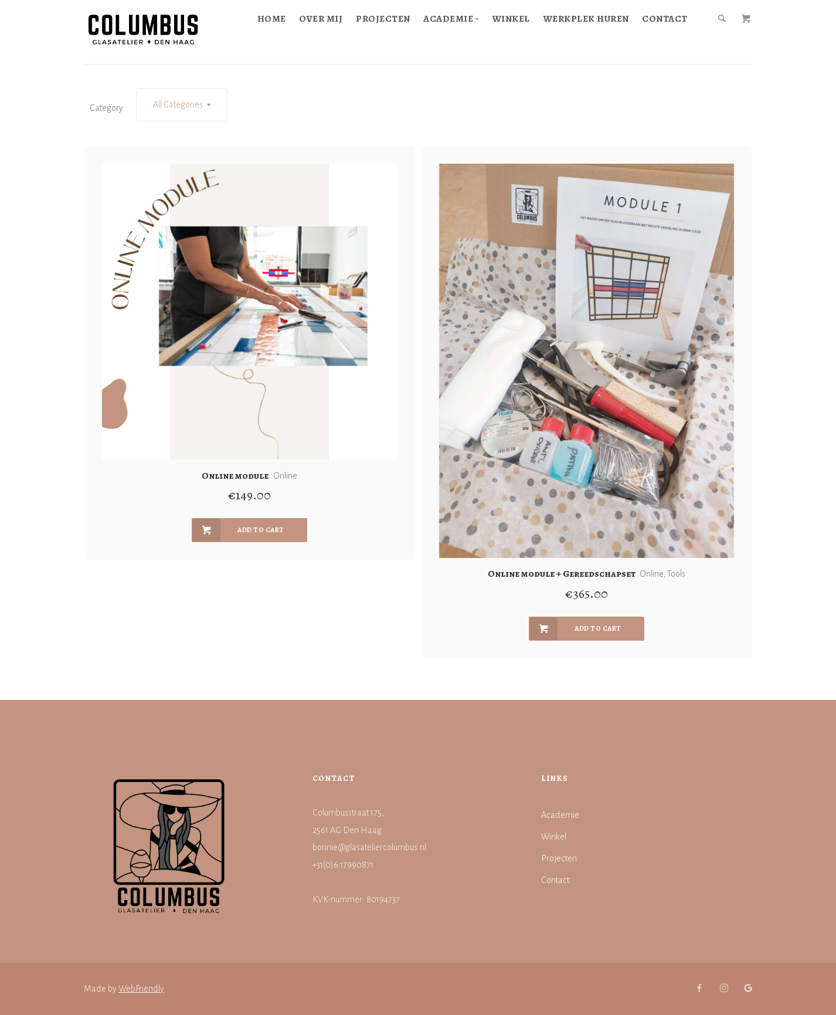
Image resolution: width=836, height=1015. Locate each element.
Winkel (511, 18)
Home (271, 18)
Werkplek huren (586, 18)
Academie (560, 815)
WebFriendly (141, 988)
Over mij (320, 18)
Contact (665, 18)
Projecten (383, 18)
